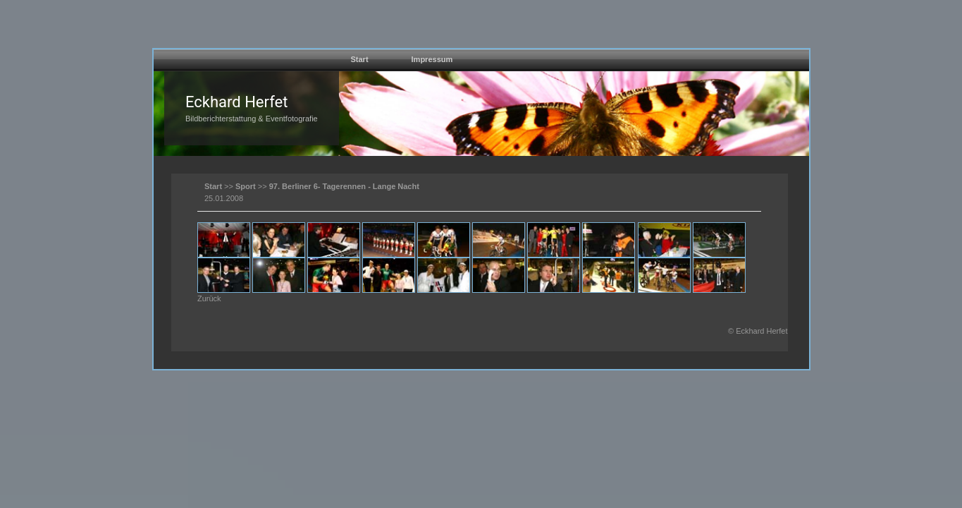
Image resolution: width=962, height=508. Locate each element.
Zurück (209, 298)
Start (360, 59)
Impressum (432, 59)
